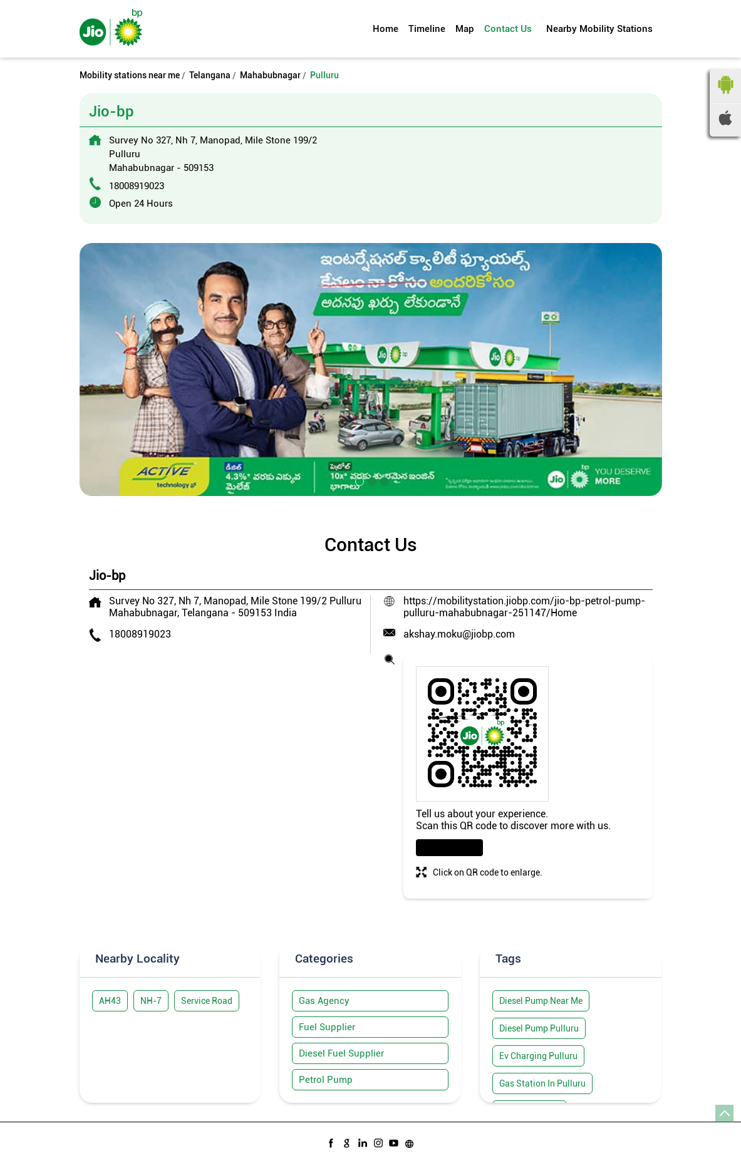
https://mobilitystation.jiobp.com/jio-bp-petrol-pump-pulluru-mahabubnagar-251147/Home (524, 607)
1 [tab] (358, 480)
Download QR (449, 847)
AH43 (110, 1001)
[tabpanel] (371, 369)
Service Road (206, 1001)
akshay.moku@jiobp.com (459, 634)
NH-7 (151, 1001)
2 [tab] (371, 480)
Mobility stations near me (130, 75)
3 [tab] (383, 480)
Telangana (210, 75)
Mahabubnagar (270, 75)
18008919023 (136, 186)
